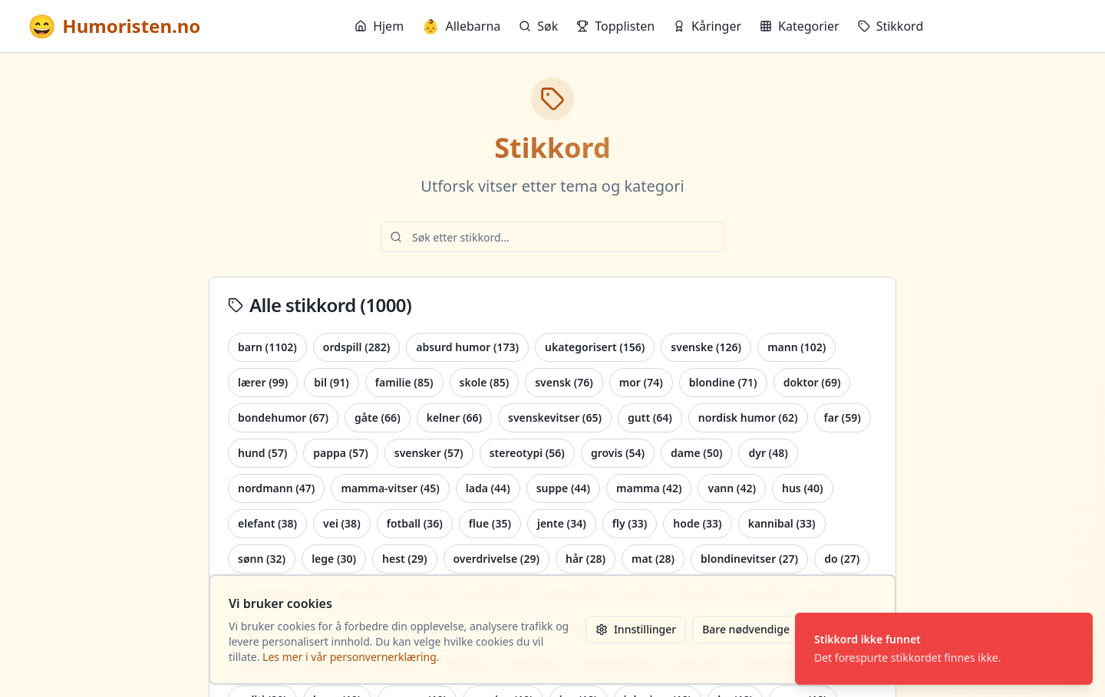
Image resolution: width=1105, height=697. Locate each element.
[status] (944, 649)
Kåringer (707, 26)
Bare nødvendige (746, 629)
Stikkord (891, 26)
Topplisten (615, 26)
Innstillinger (635, 629)
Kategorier (799, 26)
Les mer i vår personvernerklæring (349, 656)
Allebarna (461, 26)
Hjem (379, 26)
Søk (538, 26)
